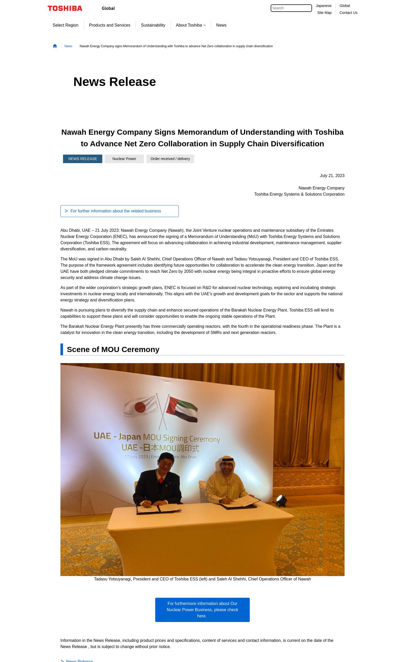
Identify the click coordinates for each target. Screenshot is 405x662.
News (221, 25)
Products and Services (109, 25)
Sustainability (153, 25)
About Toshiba (191, 25)
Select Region (66, 25)
